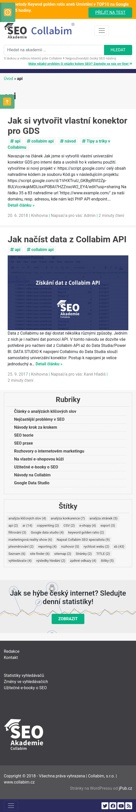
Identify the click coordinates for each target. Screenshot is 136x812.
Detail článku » (21, 205)
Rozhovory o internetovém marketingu (49, 451)
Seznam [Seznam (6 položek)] (16, 554)
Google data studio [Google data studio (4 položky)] (47, 532)
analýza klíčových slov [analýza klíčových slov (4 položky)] (27, 518)
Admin (90, 215)
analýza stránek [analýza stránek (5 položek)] (103, 518)
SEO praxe (23, 443)
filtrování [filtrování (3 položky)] (17, 532)
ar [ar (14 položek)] (27, 525)
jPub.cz (125, 788)
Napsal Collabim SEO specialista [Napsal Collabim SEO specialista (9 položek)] (83, 540)
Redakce (11, 651)
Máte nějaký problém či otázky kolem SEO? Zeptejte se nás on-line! (80, 64)
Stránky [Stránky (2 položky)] (84, 554)
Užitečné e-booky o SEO (36, 467)
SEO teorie (23, 435)
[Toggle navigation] (102, 30)
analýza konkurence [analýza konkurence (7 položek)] (68, 518)
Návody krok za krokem (35, 427)
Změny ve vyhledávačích (26, 681)
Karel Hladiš (95, 374)
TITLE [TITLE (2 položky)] (103, 554)
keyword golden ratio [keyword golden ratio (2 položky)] (86, 532)
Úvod (8, 78)
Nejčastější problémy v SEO (39, 419)
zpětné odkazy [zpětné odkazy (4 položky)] (83, 561)
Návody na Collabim (32, 475)
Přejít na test (110, 12)
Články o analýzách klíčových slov (45, 411)
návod (68, 141)
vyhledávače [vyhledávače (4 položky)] (19, 561)
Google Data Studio (31, 482)
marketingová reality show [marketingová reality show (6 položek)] (30, 540)
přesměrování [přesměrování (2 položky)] (20, 546)
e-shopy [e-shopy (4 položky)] (88, 525)
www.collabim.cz (19, 782)
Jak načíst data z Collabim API (67, 239)
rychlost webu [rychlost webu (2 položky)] (96, 546)
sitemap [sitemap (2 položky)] (62, 554)
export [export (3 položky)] (107, 525)
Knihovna (39, 215)
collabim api (40, 141)
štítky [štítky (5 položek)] (107, 561)
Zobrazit (68, 618)
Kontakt (11, 657)
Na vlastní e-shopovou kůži (39, 459)
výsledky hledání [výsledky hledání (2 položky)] (50, 561)
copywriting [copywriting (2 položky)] (48, 525)
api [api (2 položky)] (13, 525)
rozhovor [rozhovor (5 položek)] (70, 546)
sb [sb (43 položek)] (119, 546)
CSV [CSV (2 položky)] (69, 525)
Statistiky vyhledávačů (24, 675)
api (15, 141)
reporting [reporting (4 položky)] (47, 546)
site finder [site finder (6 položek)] (40, 554)
